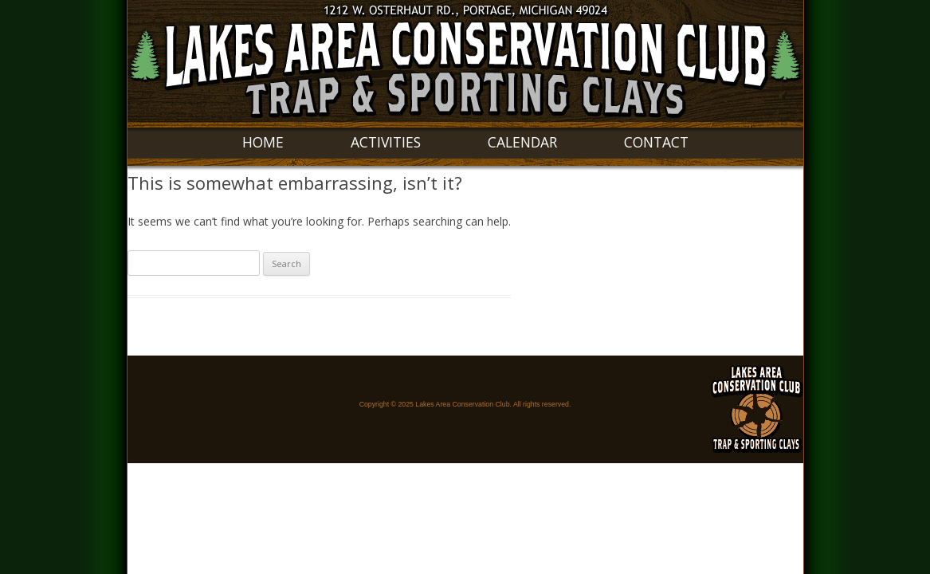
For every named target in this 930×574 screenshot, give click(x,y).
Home (263, 141)
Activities (386, 141)
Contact (656, 141)
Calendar (522, 141)
